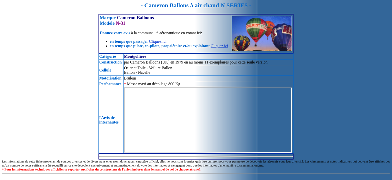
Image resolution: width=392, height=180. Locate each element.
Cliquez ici (157, 41)
